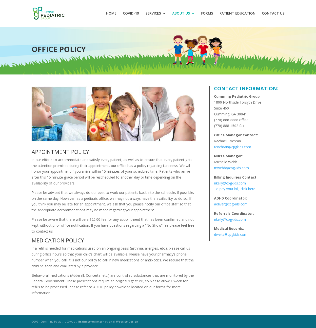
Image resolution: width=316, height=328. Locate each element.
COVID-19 (131, 14)
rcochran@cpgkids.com (232, 147)
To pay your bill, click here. (235, 188)
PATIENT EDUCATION (237, 14)
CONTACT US (273, 14)
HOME (111, 14)
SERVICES (153, 14)
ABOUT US (181, 14)
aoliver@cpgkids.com (231, 204)
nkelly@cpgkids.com (230, 183)
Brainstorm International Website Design (108, 321)
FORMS (207, 14)
